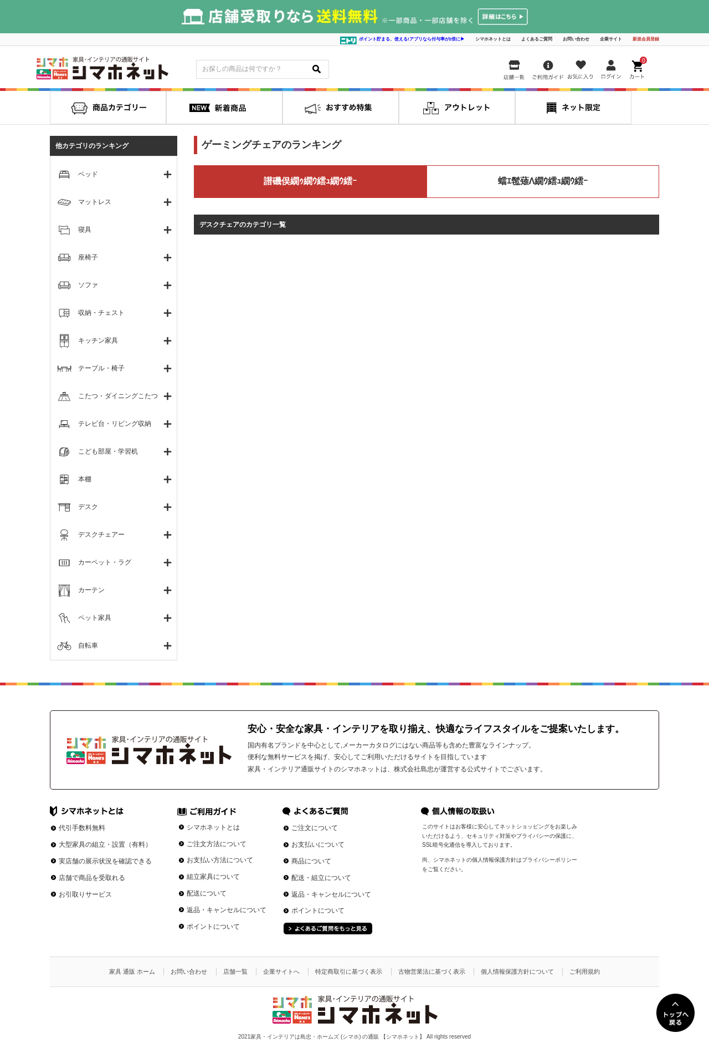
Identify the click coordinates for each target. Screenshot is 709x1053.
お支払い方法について (220, 860)
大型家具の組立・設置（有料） (105, 844)
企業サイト (611, 39)
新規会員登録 (646, 39)
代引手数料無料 (82, 828)
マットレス (94, 202)
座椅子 (88, 257)
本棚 (84, 479)
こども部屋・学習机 (108, 451)
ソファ (88, 285)
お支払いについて (318, 844)
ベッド (88, 174)
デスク (88, 507)
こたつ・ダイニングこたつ (118, 396)
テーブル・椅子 (101, 368)
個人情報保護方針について (517, 971)
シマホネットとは (493, 39)
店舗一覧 (235, 971)
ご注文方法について (216, 844)
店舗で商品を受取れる (92, 878)
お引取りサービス (85, 894)
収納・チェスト (101, 313)
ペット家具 (94, 618)
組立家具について (213, 877)
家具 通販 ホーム (132, 971)
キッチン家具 (98, 340)
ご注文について (314, 828)
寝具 (84, 229)
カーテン (91, 590)
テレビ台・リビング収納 (114, 424)
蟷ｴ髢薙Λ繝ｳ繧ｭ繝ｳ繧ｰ (543, 181)
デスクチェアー (101, 534)
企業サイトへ (281, 971)
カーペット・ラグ (104, 562)
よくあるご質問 (536, 39)
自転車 (88, 645)
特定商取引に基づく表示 (348, 971)
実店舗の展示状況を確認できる (105, 861)
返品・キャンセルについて (226, 910)
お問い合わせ (576, 39)
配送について (207, 893)
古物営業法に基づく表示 (431, 971)
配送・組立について (321, 878)
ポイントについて (213, 926)
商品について (311, 861)
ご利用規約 (584, 971)
